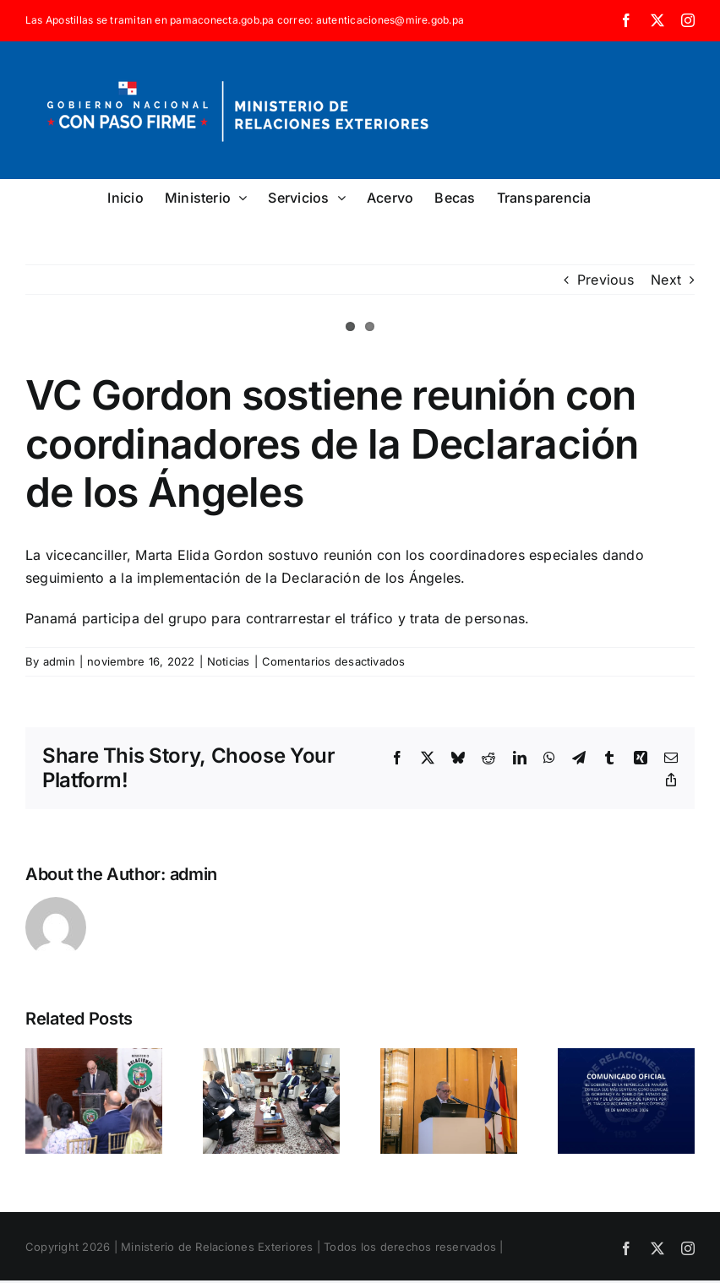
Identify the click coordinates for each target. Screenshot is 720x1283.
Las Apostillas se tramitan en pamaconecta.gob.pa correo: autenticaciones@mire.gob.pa (244, 20)
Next (666, 279)
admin (59, 661)
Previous (605, 279)
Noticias (228, 661)
